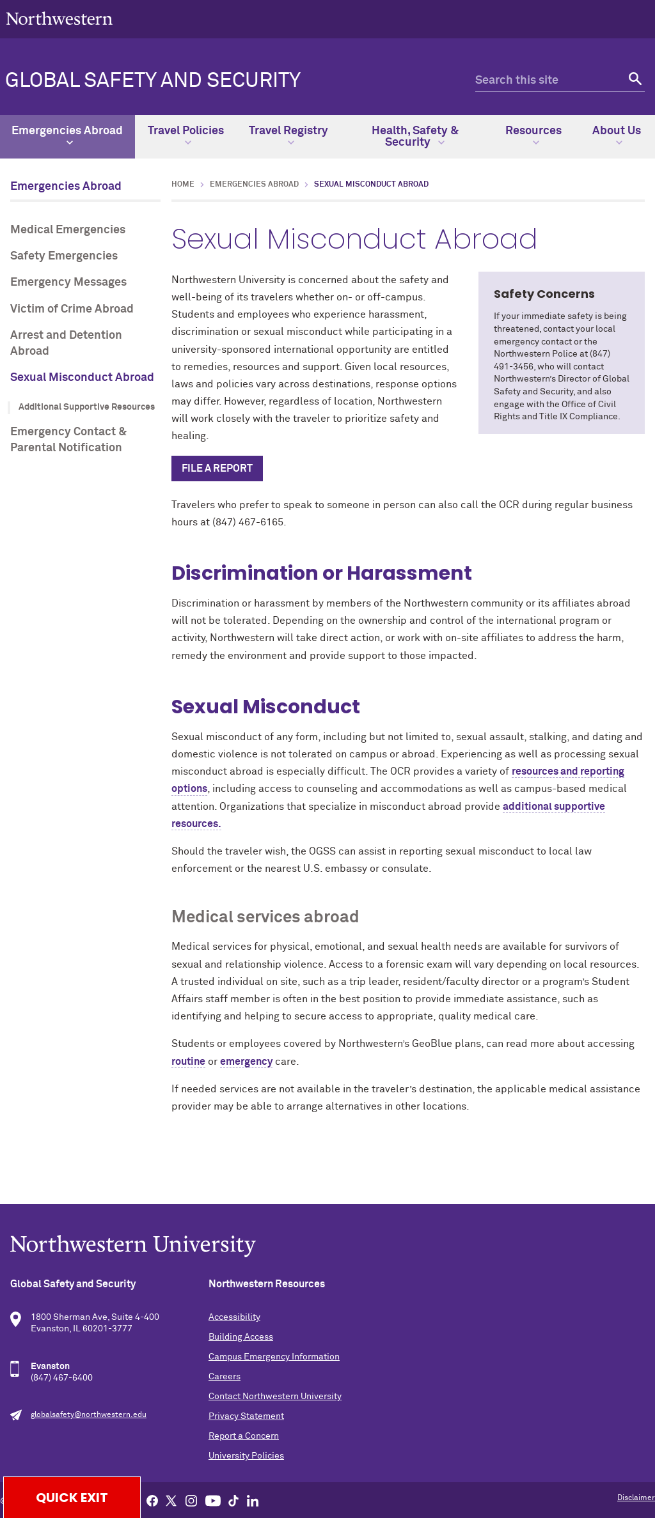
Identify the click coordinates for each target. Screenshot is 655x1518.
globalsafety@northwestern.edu (88, 1415)
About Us (616, 135)
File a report (217, 468)
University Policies (246, 1456)
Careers (225, 1376)
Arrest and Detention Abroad (66, 343)
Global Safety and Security (153, 81)
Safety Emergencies (64, 256)
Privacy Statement (246, 1416)
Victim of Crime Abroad (72, 309)
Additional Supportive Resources (87, 407)
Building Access (241, 1337)
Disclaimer (636, 1498)
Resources (533, 135)
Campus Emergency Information (274, 1356)
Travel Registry (288, 135)
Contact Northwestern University (275, 1396)
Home (182, 185)
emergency (246, 1062)
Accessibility (234, 1317)
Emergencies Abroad (67, 135)
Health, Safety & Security (415, 136)
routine (188, 1062)
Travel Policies (186, 135)
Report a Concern (244, 1436)
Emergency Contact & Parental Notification (68, 440)
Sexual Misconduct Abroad (82, 377)
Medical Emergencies (67, 230)
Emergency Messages (68, 282)
